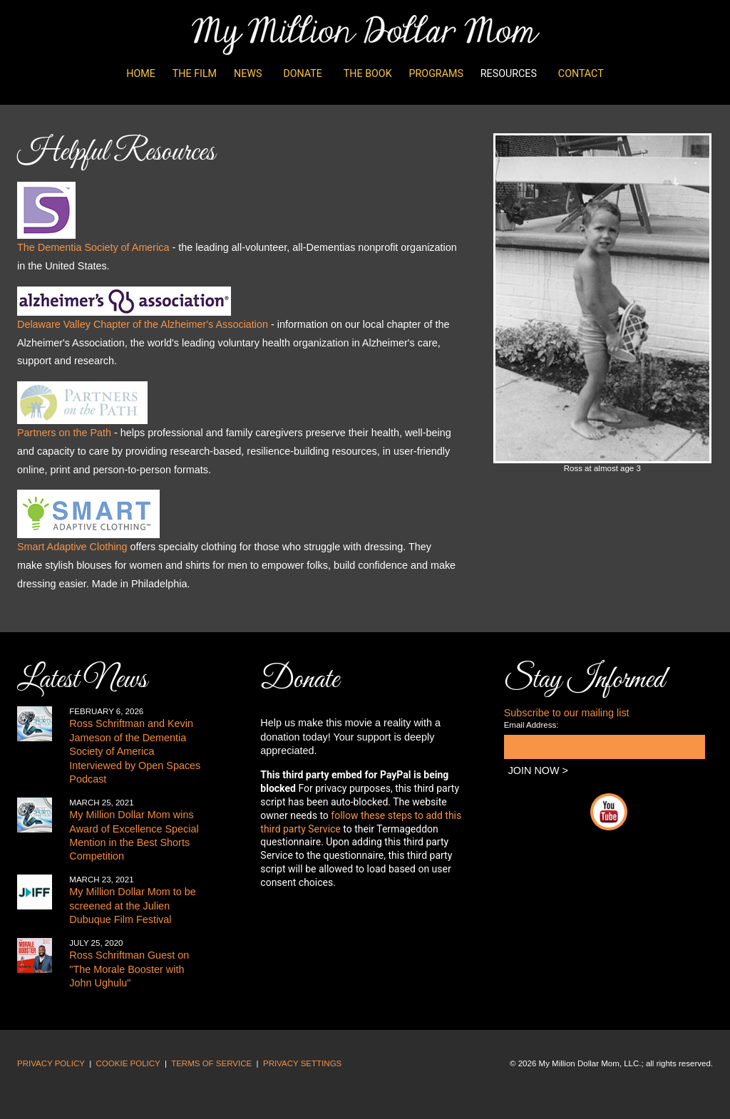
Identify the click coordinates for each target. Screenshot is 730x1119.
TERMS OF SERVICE (211, 1063)
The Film (195, 73)
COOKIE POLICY (128, 1063)
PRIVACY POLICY (51, 1063)
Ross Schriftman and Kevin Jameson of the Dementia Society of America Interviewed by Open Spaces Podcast (134, 751)
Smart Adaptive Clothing (72, 546)
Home (140, 73)
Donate (302, 73)
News (248, 73)
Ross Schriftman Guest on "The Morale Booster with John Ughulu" (129, 969)
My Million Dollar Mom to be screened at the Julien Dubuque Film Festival (132, 905)
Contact (581, 73)
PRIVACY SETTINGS (302, 1063)
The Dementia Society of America (93, 247)
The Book (368, 73)
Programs (436, 73)
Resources (508, 73)
